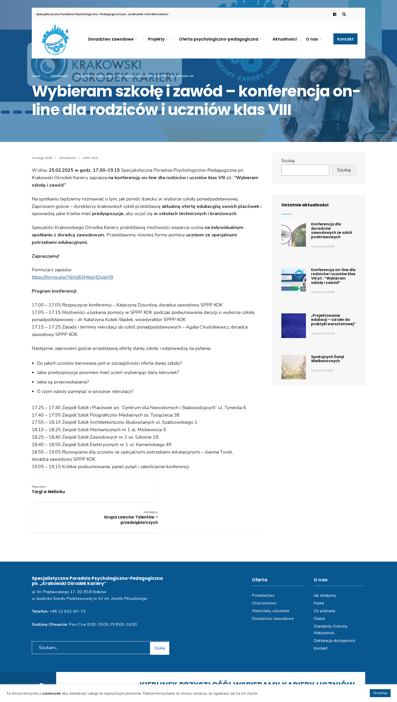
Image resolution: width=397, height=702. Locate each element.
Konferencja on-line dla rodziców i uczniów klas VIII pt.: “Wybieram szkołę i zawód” (333, 276)
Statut (319, 592)
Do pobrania (324, 585)
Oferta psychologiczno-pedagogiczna (218, 39)
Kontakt (345, 39)
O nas (312, 39)
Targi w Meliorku (48, 489)
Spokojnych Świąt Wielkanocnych (327, 359)
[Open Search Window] (342, 14)
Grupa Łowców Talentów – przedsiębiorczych (235, 491)
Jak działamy (325, 570)
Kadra (319, 577)
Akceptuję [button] (380, 693)
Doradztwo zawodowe (111, 39)
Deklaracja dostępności (334, 615)
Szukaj (288, 161)
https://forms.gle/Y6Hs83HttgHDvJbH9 (72, 277)
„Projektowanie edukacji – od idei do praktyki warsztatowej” (333, 320)
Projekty (156, 39)
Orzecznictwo (264, 577)
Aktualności (285, 39)
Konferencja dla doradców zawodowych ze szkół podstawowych (331, 230)
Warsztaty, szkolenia (270, 585)
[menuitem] (115, 38)
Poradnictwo (263, 570)
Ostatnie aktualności (306, 204)
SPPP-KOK (90, 158)
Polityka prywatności (175, 684)
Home (36, 76)
